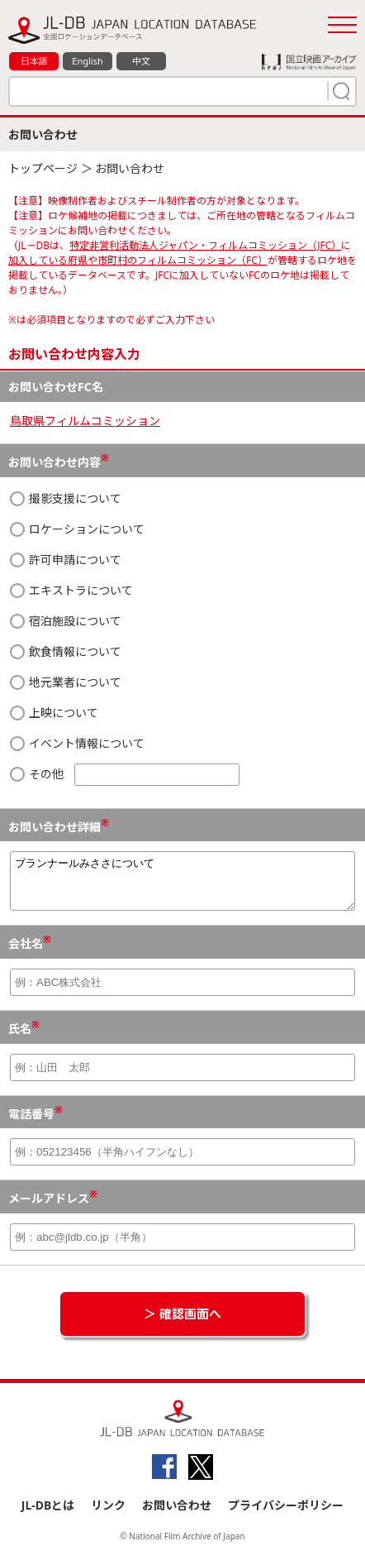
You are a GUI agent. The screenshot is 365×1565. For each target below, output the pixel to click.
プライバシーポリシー (286, 1515)
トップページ (43, 168)
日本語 (34, 61)
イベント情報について (77, 743)
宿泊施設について (65, 621)
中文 (141, 61)
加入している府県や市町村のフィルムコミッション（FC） (138, 260)
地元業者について (65, 682)
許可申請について (65, 559)
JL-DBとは (48, 1515)
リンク (108, 1515)
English (87, 61)
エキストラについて (71, 590)
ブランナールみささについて (182, 886)
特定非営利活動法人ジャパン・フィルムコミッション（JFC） (205, 245)
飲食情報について (65, 651)
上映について (54, 712)
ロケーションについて (77, 529)
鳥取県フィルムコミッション (85, 420)
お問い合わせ (176, 1515)
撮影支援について (65, 498)
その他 (124, 774)
